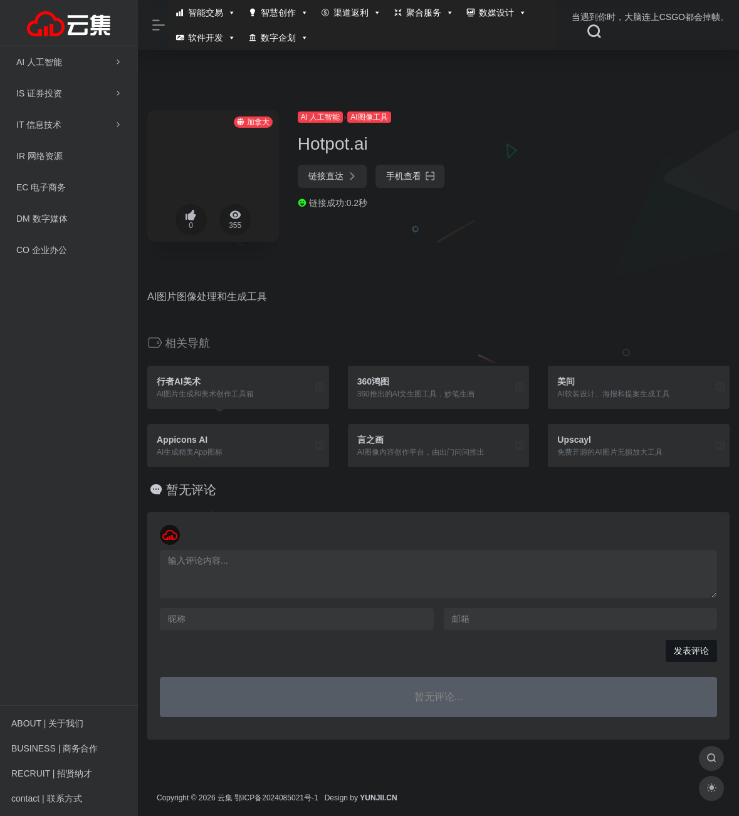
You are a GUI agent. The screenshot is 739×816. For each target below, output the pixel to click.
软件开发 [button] (212, 37)
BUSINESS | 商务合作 (54, 748)
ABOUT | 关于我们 (47, 723)
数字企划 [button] (284, 37)
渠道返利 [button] (357, 12)
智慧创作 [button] (284, 12)
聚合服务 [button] (430, 12)
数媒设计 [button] (503, 12)
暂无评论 (191, 490)
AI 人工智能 (320, 117)
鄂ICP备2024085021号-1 (276, 797)
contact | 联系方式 (46, 798)
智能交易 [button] (212, 12)
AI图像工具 (368, 117)
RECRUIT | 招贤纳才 (51, 773)
